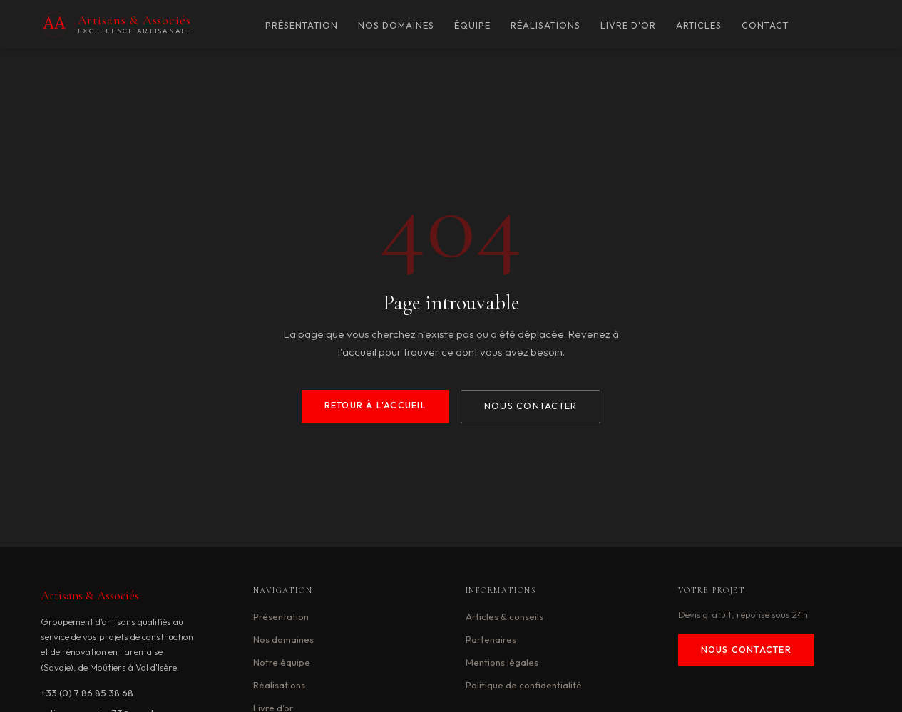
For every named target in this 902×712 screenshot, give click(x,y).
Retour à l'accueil (375, 405)
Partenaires (491, 639)
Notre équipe (281, 662)
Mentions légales (502, 662)
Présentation (301, 25)
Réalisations (545, 25)
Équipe (472, 25)
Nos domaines (396, 25)
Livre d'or (628, 25)
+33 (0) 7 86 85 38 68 (87, 692)
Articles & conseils (504, 616)
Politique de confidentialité (524, 685)
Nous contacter (530, 406)
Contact (765, 25)
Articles (699, 25)
